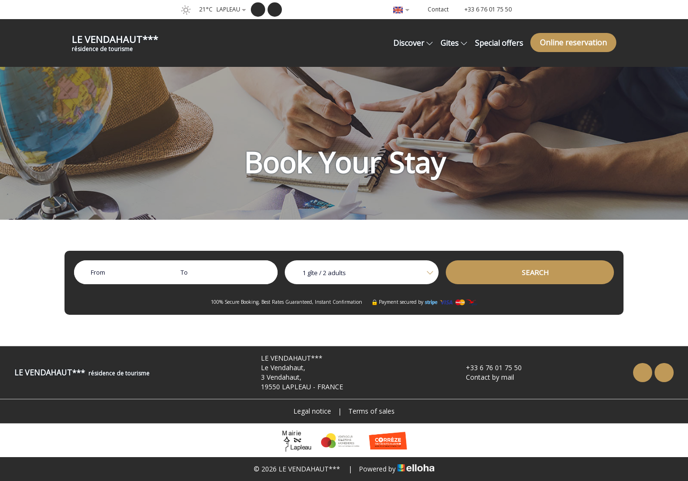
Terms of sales (371, 411)
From (98, 272)
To (184, 272)
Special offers (499, 43)
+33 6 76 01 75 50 (488, 367)
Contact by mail (484, 377)
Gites (454, 43)
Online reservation (573, 42)
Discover (413, 43)
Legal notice (312, 411)
